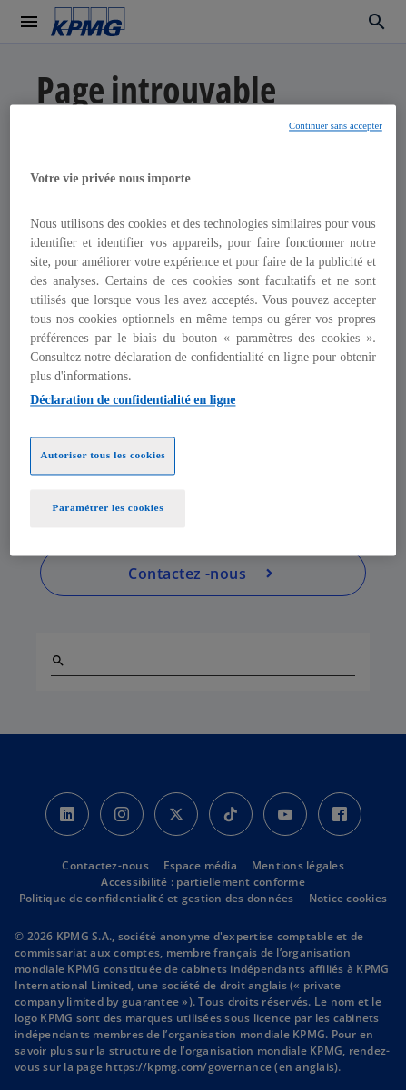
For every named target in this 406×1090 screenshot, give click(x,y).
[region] (203, 330)
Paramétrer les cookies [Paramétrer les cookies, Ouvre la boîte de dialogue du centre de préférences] (107, 507)
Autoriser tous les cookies (102, 454)
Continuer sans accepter (335, 127)
